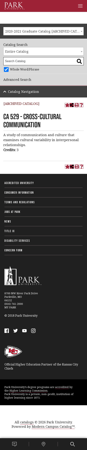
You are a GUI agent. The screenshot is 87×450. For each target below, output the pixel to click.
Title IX (9, 231)
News (7, 221)
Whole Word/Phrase (24, 69)
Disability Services (17, 240)
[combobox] (43, 31)
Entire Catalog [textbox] (17, 51)
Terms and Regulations (19, 202)
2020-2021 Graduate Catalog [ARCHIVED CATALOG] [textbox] (44, 31)
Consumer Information (19, 192)
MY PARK (10, 307)
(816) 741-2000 (13, 304)
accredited (62, 387)
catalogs (27, 422)
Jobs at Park (12, 211)
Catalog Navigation (23, 91)
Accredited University (19, 183)
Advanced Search (17, 79)
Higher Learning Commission (28, 390)
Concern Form (13, 250)
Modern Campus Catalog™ (53, 426)
